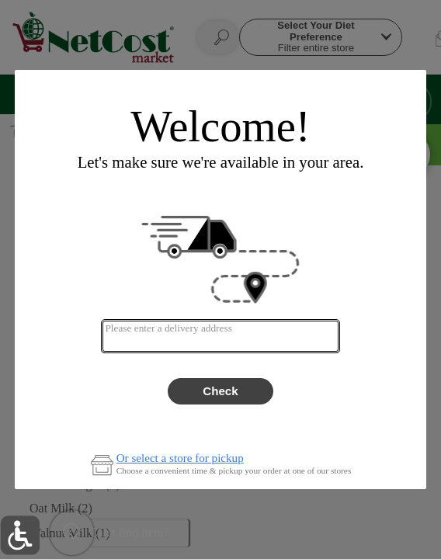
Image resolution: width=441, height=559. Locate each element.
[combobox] (220, 336)
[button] (20, 535)
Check (220, 391)
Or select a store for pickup (180, 458)
